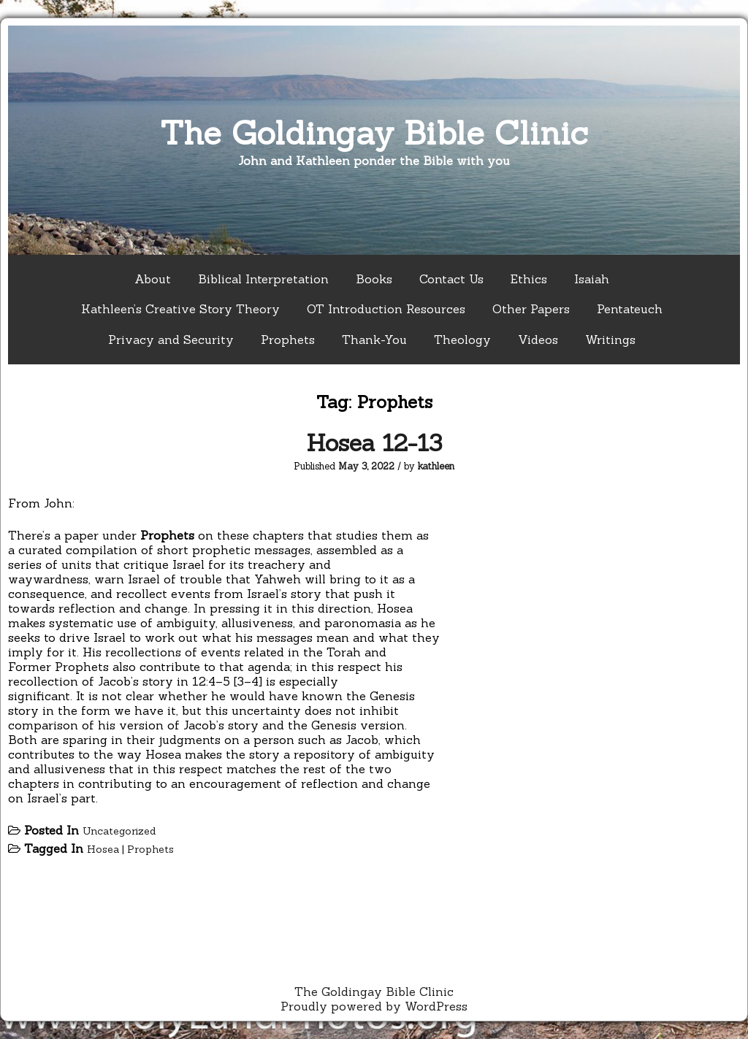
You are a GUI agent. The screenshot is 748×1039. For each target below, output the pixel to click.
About (152, 279)
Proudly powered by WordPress (374, 1006)
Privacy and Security (171, 339)
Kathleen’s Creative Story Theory (180, 309)
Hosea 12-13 (374, 443)
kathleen (436, 466)
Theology (462, 339)
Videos (538, 339)
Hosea (103, 849)
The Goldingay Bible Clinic (374, 132)
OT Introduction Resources (386, 309)
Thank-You (374, 339)
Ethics (529, 279)
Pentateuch (630, 309)
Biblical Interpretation (263, 279)
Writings (610, 339)
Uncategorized (119, 830)
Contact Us (451, 279)
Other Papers (531, 309)
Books (374, 279)
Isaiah (591, 279)
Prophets (288, 339)
